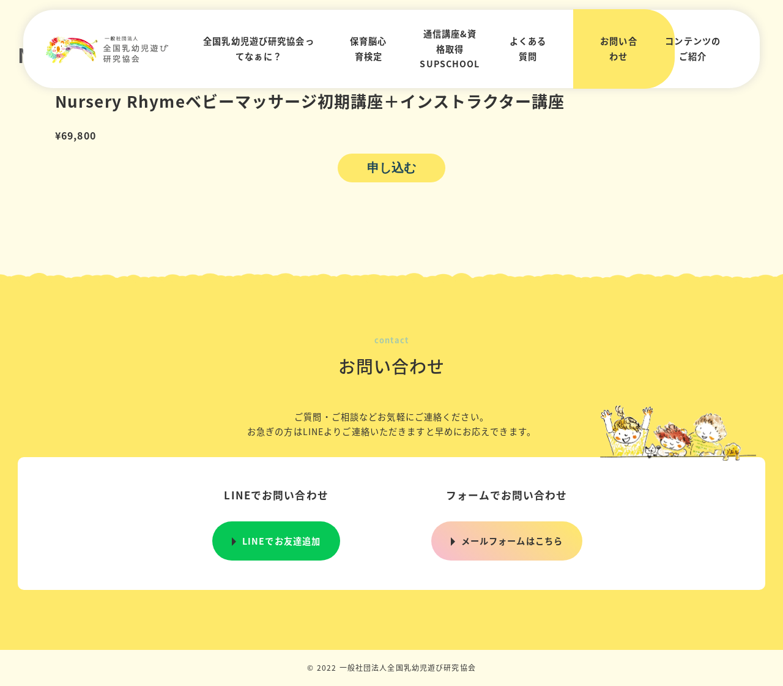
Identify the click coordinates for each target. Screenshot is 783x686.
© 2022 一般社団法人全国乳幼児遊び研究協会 (391, 667)
